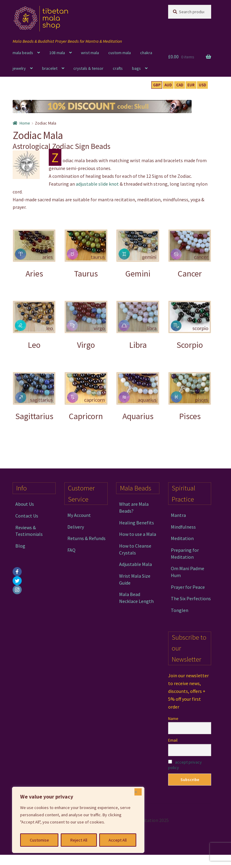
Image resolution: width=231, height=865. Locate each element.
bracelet (49, 68)
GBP (157, 85)
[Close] (138, 791)
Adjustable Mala (135, 564)
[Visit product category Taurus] (86, 253)
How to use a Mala (137, 534)
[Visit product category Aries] (34, 253)
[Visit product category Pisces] (189, 396)
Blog (20, 546)
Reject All (78, 840)
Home (25, 123)
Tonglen (179, 610)
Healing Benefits (136, 523)
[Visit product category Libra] (137, 325)
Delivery (75, 527)
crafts (118, 68)
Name (173, 718)
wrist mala (90, 52)
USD (202, 85)
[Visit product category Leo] (34, 325)
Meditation (182, 538)
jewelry (19, 68)
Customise (39, 840)
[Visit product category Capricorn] (86, 396)
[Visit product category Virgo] (86, 325)
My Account (79, 515)
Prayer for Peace (188, 587)
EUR (191, 85)
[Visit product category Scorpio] (189, 325)
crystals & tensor (88, 68)
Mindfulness (183, 527)
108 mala (57, 52)
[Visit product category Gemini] (137, 253)
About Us (24, 504)
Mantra (178, 515)
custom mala (119, 52)
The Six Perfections (191, 598)
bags (136, 68)
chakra (146, 52)
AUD (168, 85)
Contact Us (26, 516)
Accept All (118, 840)
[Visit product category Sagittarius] (34, 396)
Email (172, 740)
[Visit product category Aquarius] (137, 396)
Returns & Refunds (86, 538)
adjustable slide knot (97, 184)
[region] (78, 820)
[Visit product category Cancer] (189, 253)
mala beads (23, 52)
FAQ (71, 550)
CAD (179, 85)
